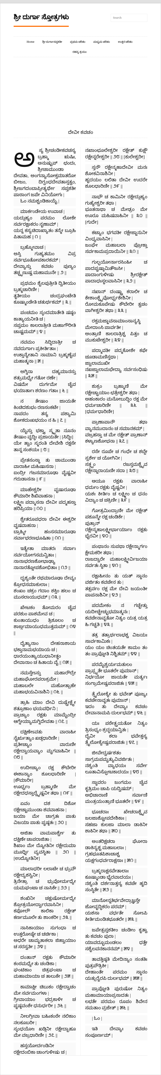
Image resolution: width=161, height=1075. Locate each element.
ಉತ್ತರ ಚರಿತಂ (125, 41)
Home (30, 41)
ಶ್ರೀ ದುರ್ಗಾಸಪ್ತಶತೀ (52, 41)
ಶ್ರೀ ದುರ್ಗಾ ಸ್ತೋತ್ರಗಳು (41, 17)
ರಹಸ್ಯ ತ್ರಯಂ (80, 51)
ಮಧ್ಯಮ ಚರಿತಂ (101, 41)
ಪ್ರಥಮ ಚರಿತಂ (77, 41)
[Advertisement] (80, 97)
